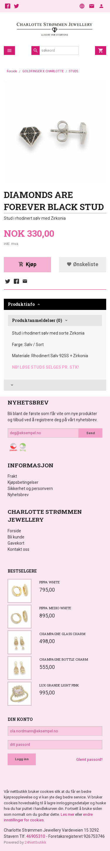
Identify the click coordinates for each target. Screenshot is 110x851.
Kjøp (27, 264)
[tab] (55, 385)
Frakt (12, 476)
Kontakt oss (18, 549)
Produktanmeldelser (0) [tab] (37, 320)
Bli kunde (16, 537)
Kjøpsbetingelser (23, 482)
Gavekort (16, 543)
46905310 (35, 836)
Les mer (68, 814)
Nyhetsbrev (18, 494)
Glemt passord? (89, 760)
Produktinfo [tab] (21, 304)
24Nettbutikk (35, 842)
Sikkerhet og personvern (30, 488)
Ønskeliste (82, 264)
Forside (12, 71)
